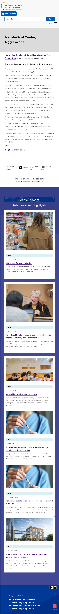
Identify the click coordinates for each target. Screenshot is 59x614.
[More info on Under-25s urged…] (27, 449)
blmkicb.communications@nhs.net (29, 182)
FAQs (7, 146)
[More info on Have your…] (26, 556)
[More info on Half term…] (29, 502)
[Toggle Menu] (55, 23)
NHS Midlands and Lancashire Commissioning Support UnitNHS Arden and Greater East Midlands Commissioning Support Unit (25, 604)
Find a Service (38, 55)
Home (7, 55)
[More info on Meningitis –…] (21, 394)
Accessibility (9, 13)
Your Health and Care (21, 55)
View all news (29, 200)
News (10, 255)
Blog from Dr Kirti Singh (15, 150)
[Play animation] (51, 587)
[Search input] (50, 19)
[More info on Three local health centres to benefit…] (28, 336)
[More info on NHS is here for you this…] (19, 263)
